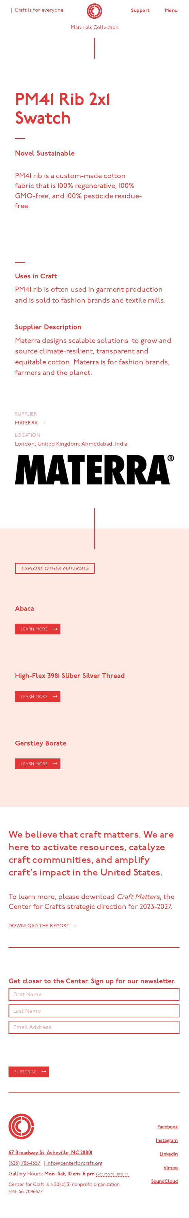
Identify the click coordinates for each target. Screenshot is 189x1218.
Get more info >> (112, 1174)
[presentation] (60, 1050)
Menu (171, 10)
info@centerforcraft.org (74, 1163)
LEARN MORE (34, 629)
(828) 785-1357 (25, 1163)
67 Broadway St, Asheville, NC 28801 (50, 1153)
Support (140, 10)
